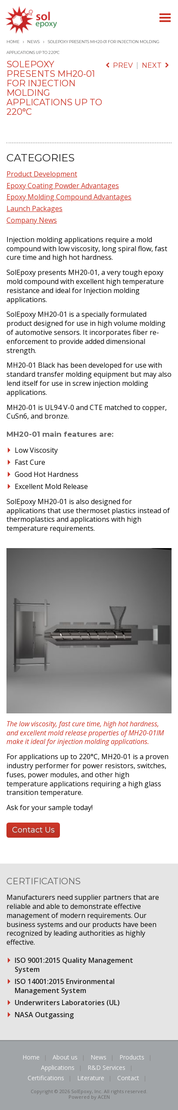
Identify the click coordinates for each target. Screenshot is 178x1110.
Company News (31, 220)
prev (119, 65)
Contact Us (33, 830)
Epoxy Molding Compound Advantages (68, 197)
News (33, 41)
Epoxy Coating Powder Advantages (62, 185)
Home (12, 41)
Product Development (41, 174)
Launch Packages (34, 208)
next (155, 65)
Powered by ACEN (89, 1097)
